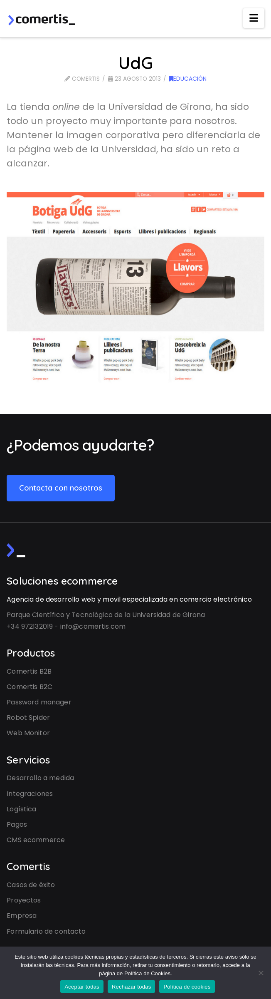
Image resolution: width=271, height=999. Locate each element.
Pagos (17, 824)
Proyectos (24, 900)
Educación (188, 79)
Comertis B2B (29, 671)
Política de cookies (186, 987)
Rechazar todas (131, 987)
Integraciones (30, 793)
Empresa (22, 915)
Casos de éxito (31, 885)
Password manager (39, 702)
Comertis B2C (29, 687)
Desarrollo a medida (40, 778)
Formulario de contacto (46, 931)
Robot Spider (28, 717)
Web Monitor (28, 733)
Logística (21, 809)
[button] (253, 18)
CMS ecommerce (36, 840)
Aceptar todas (81, 987)
